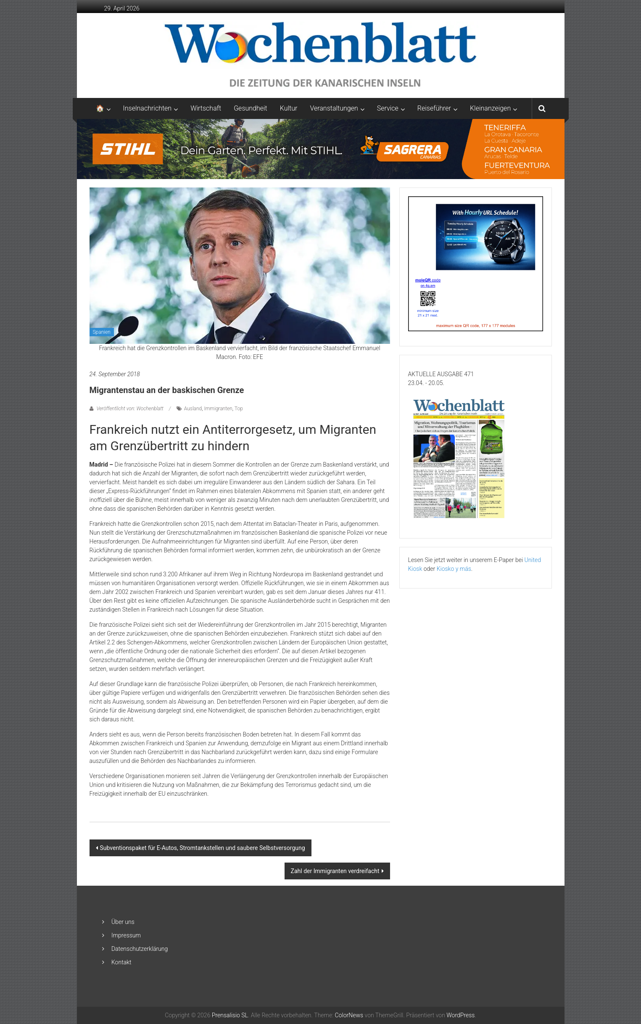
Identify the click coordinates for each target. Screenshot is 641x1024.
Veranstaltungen (334, 108)
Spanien (102, 332)
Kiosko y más (454, 568)
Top (239, 409)
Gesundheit (250, 108)
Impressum (126, 935)
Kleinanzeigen (490, 108)
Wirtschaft (205, 108)
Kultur (289, 108)
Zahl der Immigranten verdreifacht (335, 871)
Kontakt (121, 962)
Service (387, 108)
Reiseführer (434, 108)
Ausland (193, 409)
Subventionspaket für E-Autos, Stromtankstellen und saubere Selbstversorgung (202, 848)
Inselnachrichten (147, 108)
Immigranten (218, 409)
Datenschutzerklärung (139, 948)
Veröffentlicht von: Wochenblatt (130, 409)
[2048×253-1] (321, 148)
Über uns (123, 921)
